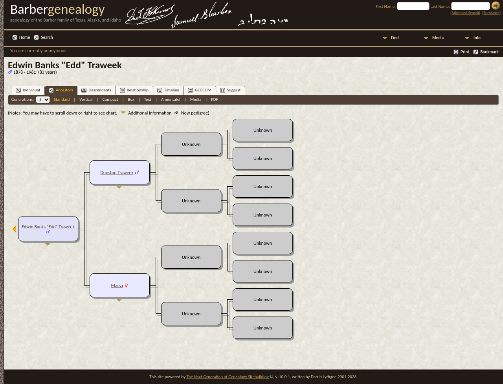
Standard (62, 99)
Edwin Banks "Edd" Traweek (48, 226)
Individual (28, 90)
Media (438, 37)
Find (395, 37)
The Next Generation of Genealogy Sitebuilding (227, 376)
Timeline (168, 90)
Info (477, 37)
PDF (214, 99)
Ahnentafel (170, 99)
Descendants (96, 90)
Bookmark (489, 52)
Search (47, 37)
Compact (110, 99)
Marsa (117, 285)
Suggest (230, 90)
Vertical (85, 99)
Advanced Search (465, 12)
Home (24, 37)
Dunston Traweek (116, 172)
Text (147, 99)
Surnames (491, 12)
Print (465, 52)
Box (131, 99)
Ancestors (61, 90)
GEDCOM (199, 90)
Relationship (134, 90)
